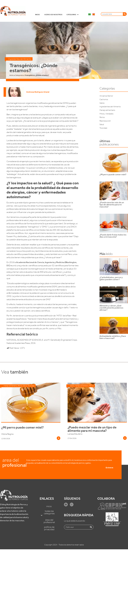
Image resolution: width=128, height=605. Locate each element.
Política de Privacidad (49, 528)
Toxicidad (103, 128)
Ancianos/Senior (106, 96)
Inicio (37, 15)
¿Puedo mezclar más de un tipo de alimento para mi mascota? (92, 429)
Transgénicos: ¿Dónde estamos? (34, 67)
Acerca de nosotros (53, 15)
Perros (102, 117)
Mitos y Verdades (106, 114)
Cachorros (104, 99)
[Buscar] (124, 14)
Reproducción (105, 121)
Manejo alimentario (107, 110)
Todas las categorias (49, 513)
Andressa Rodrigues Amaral (37, 92)
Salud (102, 124)
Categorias (72, 14)
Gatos (102, 103)
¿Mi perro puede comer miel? (22, 427)
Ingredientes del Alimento (19, 59)
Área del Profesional (49, 521)
